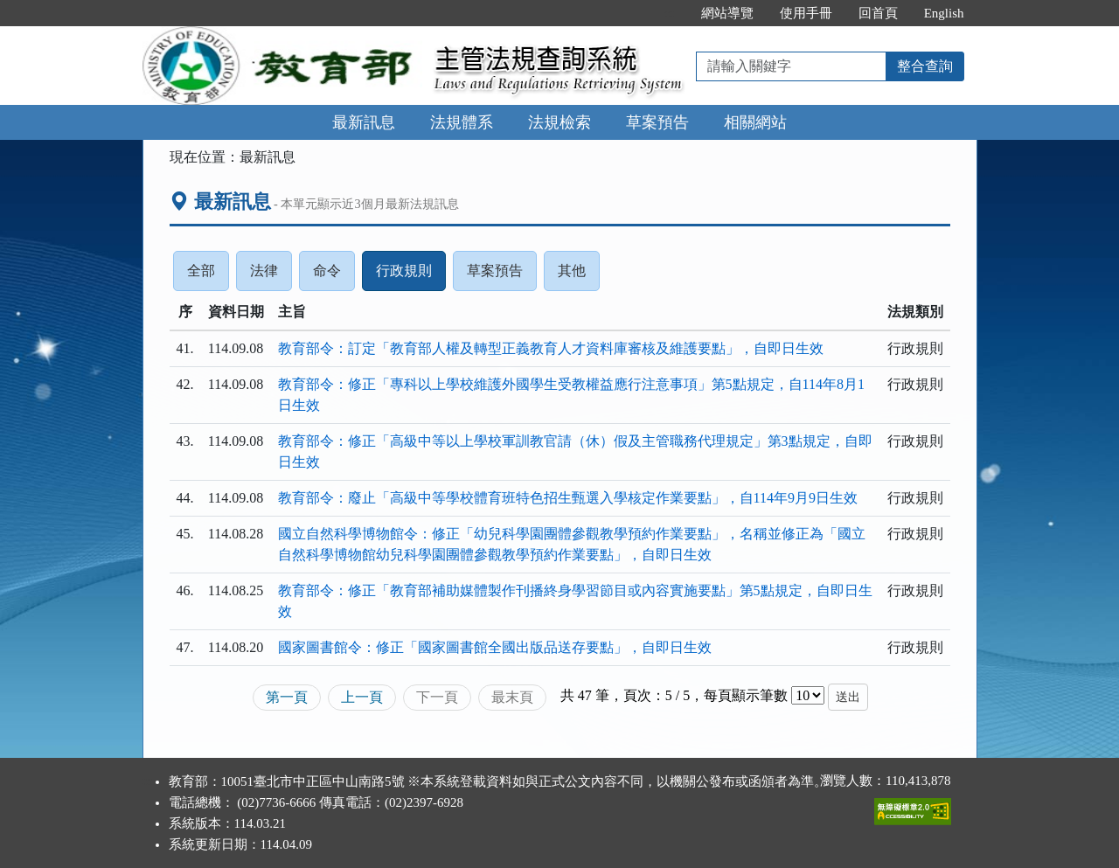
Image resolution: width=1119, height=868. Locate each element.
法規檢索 (559, 122)
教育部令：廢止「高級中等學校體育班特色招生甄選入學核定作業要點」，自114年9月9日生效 (568, 497)
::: (669, 13)
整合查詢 (925, 66)
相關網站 (755, 122)
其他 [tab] (579, 275)
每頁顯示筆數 (746, 695)
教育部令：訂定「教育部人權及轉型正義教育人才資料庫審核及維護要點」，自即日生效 (551, 348)
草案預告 (657, 122)
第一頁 (287, 697)
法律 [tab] (271, 275)
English (944, 13)
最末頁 (512, 697)
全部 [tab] (208, 275)
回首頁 (878, 13)
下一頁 (437, 697)
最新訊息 (363, 122)
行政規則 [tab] (411, 275)
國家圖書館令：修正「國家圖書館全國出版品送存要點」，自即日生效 (495, 647)
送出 (848, 697)
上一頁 (362, 697)
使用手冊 (806, 13)
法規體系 (461, 122)
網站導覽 (727, 13)
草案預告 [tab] (502, 275)
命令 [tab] (334, 275)
